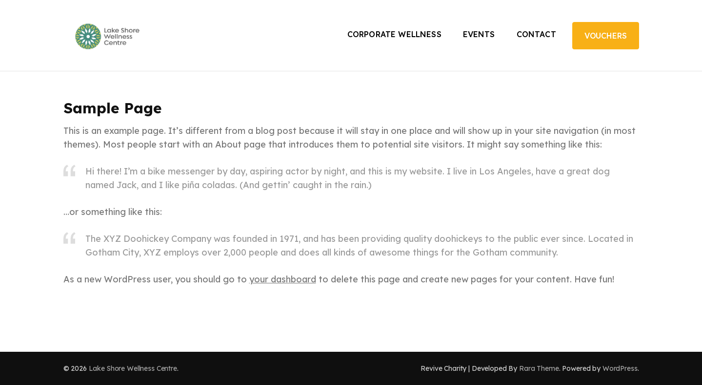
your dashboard (282, 279)
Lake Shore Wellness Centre (133, 368)
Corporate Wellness (394, 34)
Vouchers (605, 36)
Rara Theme (539, 368)
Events (479, 34)
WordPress (620, 368)
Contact (536, 34)
